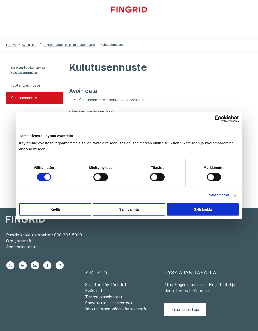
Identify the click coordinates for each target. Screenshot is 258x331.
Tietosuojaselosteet (103, 296)
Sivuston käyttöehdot (105, 284)
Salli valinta (129, 209)
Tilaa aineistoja (185, 309)
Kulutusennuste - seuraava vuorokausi (111, 99)
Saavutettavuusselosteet (108, 302)
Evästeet (93, 290)
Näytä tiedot (219, 195)
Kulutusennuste (23, 97)
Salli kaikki (203, 209)
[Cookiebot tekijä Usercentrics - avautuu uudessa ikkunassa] (217, 118)
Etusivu (11, 45)
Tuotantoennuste (25, 85)
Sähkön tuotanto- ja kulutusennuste (69, 45)
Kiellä (55, 209)
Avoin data (29, 45)
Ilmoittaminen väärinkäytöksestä (115, 308)
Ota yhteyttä (18, 240)
